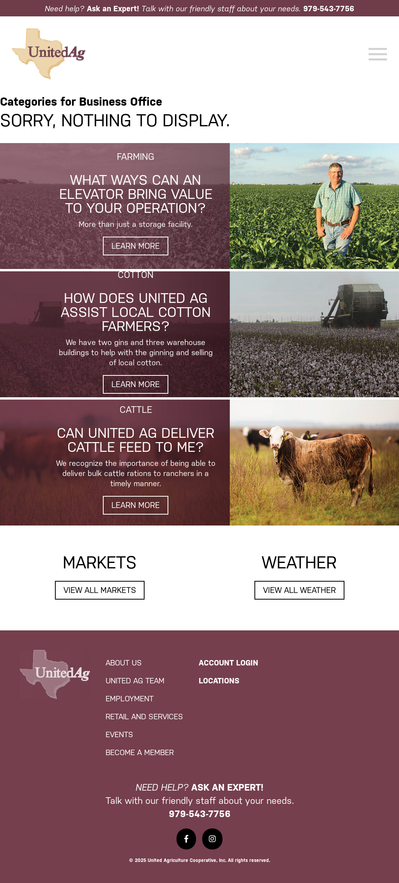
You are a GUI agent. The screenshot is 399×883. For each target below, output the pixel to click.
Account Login (228, 662)
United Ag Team (135, 680)
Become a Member (140, 752)
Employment (130, 698)
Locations (219, 680)
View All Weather (299, 590)
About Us (124, 662)
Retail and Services (144, 716)
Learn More (135, 246)
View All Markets (100, 590)
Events (119, 734)
